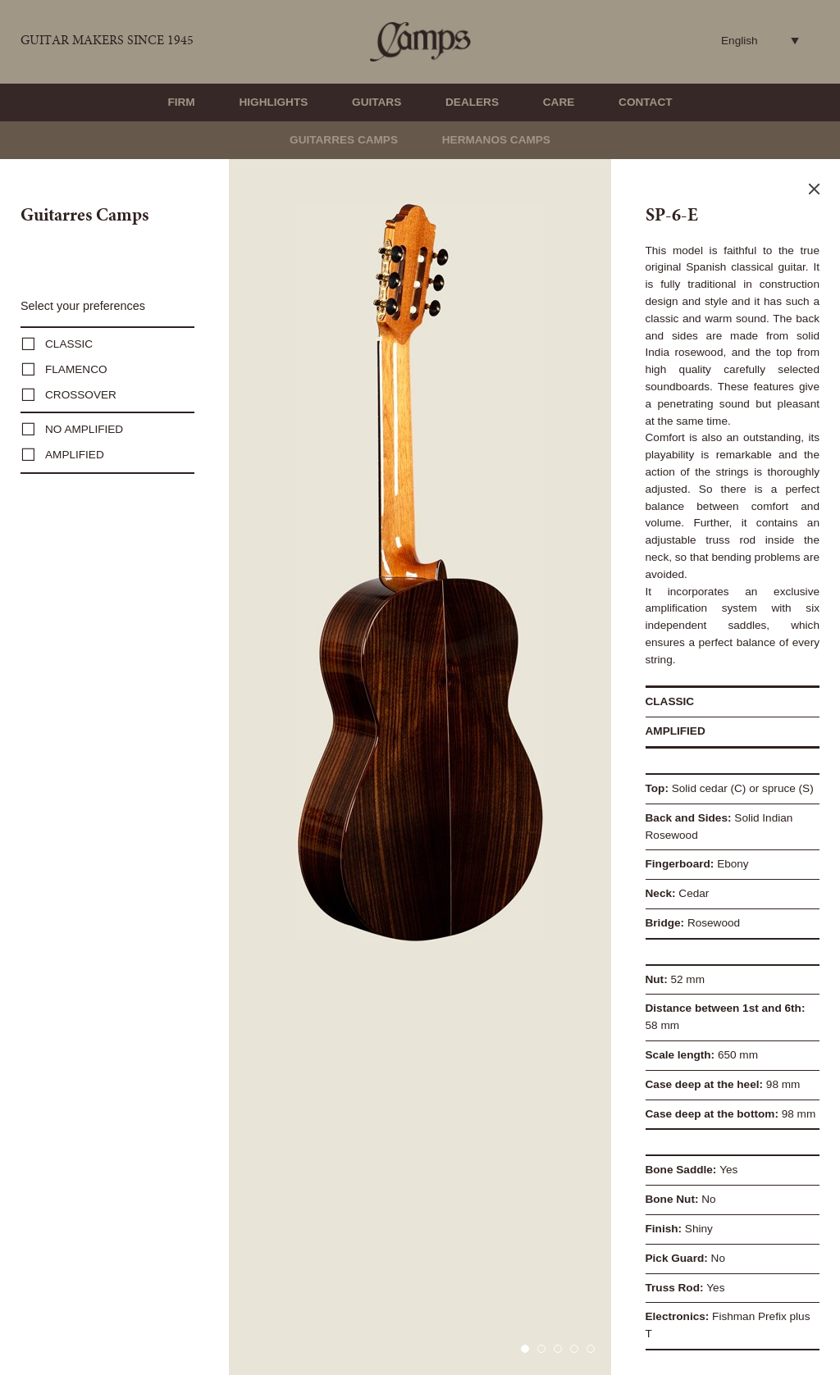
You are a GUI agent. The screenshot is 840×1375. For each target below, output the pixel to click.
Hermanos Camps (496, 140)
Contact (645, 102)
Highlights (273, 102)
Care (559, 102)
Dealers (472, 102)
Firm (180, 102)
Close (814, 189)
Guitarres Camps (344, 140)
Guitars (376, 102)
